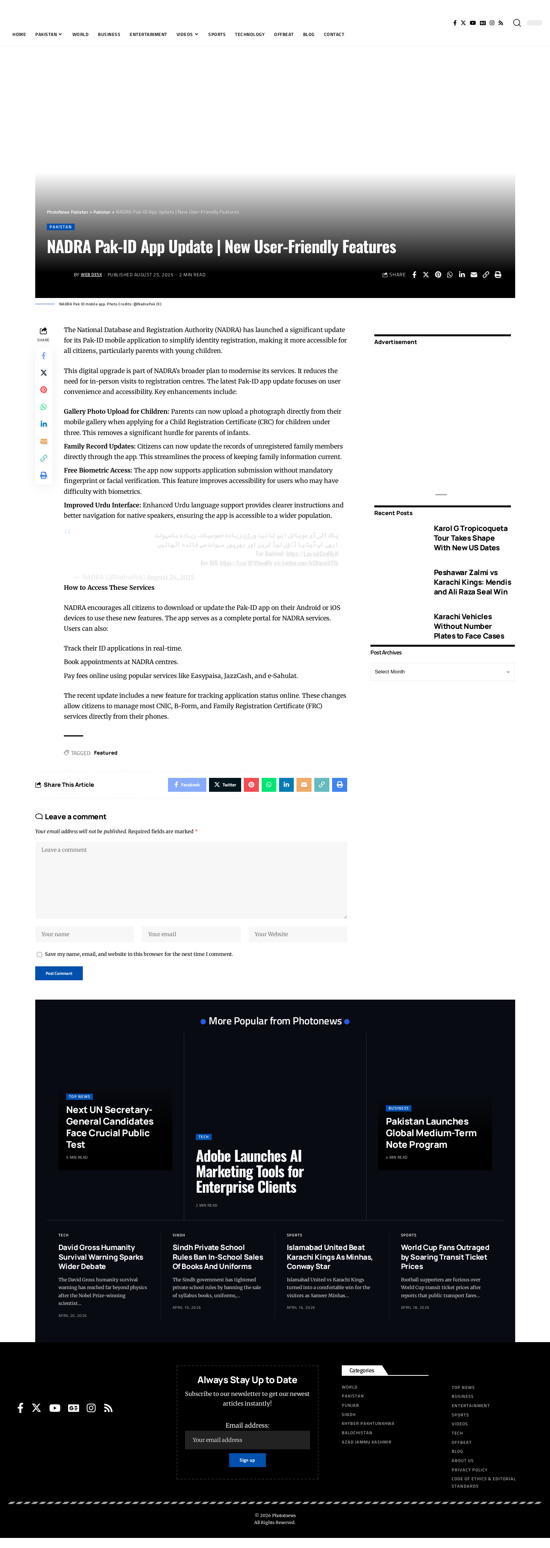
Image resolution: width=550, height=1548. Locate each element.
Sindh (179, 1245)
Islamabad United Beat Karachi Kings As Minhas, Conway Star (330, 1266)
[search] (517, 22)
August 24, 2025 (172, 577)
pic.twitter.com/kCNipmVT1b (305, 563)
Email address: (247, 1446)
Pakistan (61, 227)
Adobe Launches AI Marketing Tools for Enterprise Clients (250, 1180)
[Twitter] (463, 23)
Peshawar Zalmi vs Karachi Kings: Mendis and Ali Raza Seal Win (472, 576)
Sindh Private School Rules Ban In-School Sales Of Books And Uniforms (218, 1266)
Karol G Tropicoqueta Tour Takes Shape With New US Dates (471, 532)
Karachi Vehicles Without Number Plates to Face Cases (469, 620)
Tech (204, 1147)
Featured (108, 753)
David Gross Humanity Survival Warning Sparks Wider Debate (100, 1266)
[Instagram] (492, 23)
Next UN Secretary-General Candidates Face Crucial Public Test (110, 1137)
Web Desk (93, 275)
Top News (79, 1107)
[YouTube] (473, 23)
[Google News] (483, 23)
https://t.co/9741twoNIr (242, 563)
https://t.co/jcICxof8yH (310, 553)
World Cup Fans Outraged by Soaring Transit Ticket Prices (445, 1266)
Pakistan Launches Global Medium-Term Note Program (431, 1143)
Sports (294, 1245)
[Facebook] (455, 23)
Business (399, 1118)
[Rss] (500, 23)
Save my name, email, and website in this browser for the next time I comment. (139, 963)
